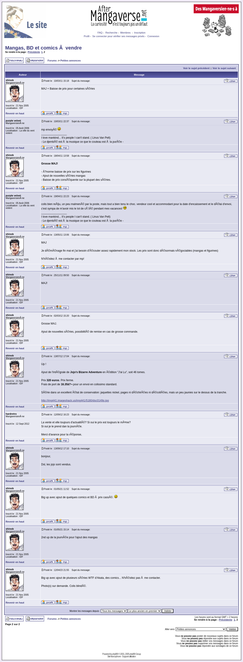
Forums (52, 60)
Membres (125, 32)
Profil (86, 36)
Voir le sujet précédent (196, 68)
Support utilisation (129, 656)
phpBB (115, 654)
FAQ (100, 32)
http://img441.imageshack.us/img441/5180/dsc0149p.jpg (75, 400)
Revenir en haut (15, 113)
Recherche (111, 32)
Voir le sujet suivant (224, 68)
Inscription (139, 32)
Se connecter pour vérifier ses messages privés (118, 36)
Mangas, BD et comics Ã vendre (43, 48)
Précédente (34, 52)
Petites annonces (70, 60)
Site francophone (114, 656)
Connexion (153, 36)
